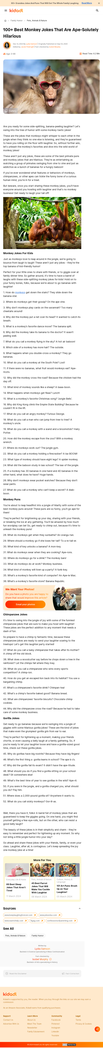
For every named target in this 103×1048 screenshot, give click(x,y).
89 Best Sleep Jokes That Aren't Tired (16, 888)
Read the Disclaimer (18, 974)
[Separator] (97, 1029)
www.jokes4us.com (48, 916)
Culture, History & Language (64, 881)
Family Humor (17, 20)
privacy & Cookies (84, 1025)
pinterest (56, 1025)
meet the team (34, 1025)
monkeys (20, 293)
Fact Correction (72, 974)
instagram (56, 1028)
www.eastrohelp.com (13, 921)
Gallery (12, 111)
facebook (56, 1021)
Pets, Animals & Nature (42, 880)
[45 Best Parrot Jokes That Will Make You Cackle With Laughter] (42, 870)
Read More (91, 3)
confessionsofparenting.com (59, 921)
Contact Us (8, 1021)
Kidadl (6, 20)
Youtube (55, 1036)
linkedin (55, 1032)
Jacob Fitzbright (28, 47)
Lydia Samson (32, 44)
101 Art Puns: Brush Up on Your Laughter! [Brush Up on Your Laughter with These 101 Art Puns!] (67, 889)
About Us (31, 1021)
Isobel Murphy (55, 47)
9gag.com (35, 921)
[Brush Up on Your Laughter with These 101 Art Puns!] (67, 870)
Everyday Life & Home (16, 880)
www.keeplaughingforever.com (18, 916)
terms (78, 1021)
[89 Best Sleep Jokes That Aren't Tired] (17, 871)
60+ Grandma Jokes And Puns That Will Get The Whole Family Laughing (44, 3)
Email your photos (22, 605)
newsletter (32, 1028)
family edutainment (35, 1032)
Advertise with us (11, 1025)
